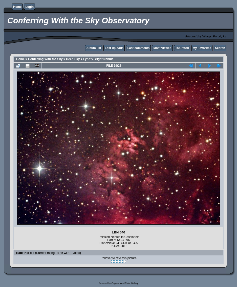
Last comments (138, 48)
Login (29, 7)
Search (220, 48)
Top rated (182, 48)
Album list (93, 48)
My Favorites (202, 48)
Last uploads (114, 48)
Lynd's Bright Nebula (98, 59)
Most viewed (162, 48)
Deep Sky (73, 59)
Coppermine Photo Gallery (124, 283)
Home (17, 7)
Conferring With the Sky (45, 59)
